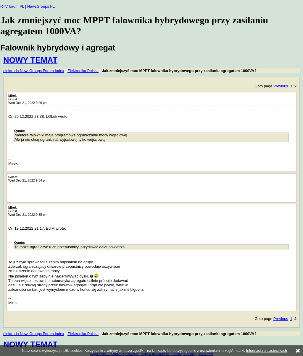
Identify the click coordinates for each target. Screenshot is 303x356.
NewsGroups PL (41, 6)
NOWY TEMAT (30, 60)
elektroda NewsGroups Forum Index (33, 70)
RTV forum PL (12, 6)
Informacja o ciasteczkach (266, 351)
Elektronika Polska (83, 70)
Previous (280, 86)
